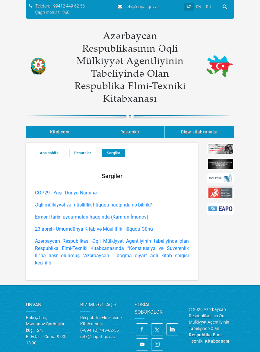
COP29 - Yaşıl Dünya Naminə (66, 193)
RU (208, 7)
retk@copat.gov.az (142, 6)
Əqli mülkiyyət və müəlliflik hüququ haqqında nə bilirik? (93, 205)
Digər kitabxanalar (199, 132)
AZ (188, 7)
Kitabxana (60, 132)
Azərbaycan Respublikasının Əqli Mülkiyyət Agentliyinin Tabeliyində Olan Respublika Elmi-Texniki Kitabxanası (130, 67)
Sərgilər (113, 153)
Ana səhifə (49, 153)
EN (198, 7)
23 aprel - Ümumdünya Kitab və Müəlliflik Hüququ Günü (94, 229)
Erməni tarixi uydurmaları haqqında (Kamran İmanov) (91, 217)
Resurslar (130, 132)
